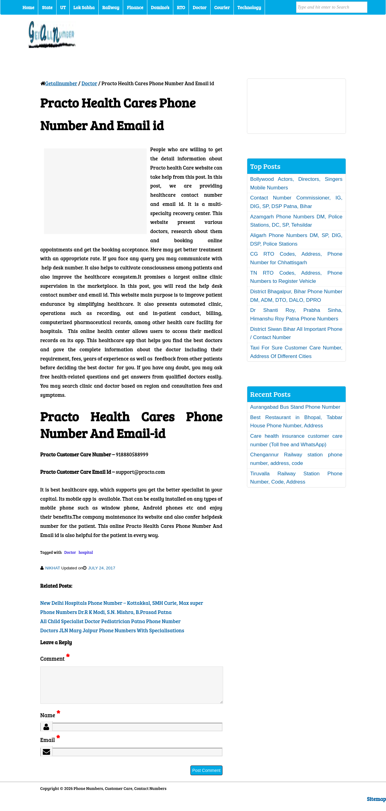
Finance (135, 7)
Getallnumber (61, 83)
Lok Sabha (84, 7)
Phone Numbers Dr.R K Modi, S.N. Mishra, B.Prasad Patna (106, 612)
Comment (55, 658)
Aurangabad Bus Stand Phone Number (295, 407)
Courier (222, 7)
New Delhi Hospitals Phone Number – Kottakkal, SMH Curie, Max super (121, 602)
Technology (249, 7)
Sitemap (376, 806)
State (47, 7)
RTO (181, 7)
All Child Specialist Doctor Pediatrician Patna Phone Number (110, 621)
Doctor (199, 7)
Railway (110, 7)
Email (50, 747)
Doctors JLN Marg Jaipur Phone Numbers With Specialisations (112, 630)
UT (63, 7)
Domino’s (160, 7)
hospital (86, 552)
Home (29, 7)
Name (50, 722)
